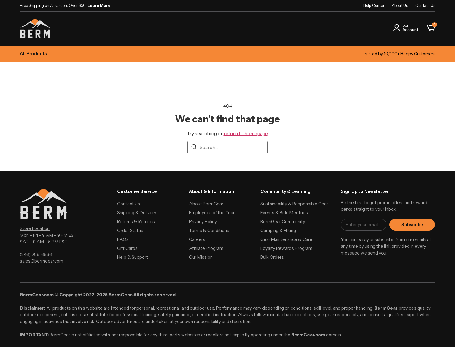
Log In (406, 25)
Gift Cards (127, 248)
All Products (33, 53)
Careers (197, 239)
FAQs (123, 239)
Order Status (130, 230)
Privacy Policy (203, 221)
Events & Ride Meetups (284, 212)
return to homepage (246, 133)
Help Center (373, 5)
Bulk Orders (272, 257)
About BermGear (206, 204)
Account (410, 29)
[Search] (194, 147)
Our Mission (201, 257)
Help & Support (132, 257)
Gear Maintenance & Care (286, 239)
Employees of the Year (212, 212)
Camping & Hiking (278, 230)
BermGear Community (282, 221)
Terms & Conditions (209, 230)
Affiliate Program (206, 248)
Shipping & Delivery (136, 212)
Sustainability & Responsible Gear (294, 204)
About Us (400, 5)
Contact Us (425, 5)
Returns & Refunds (136, 221)
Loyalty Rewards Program (286, 248)
